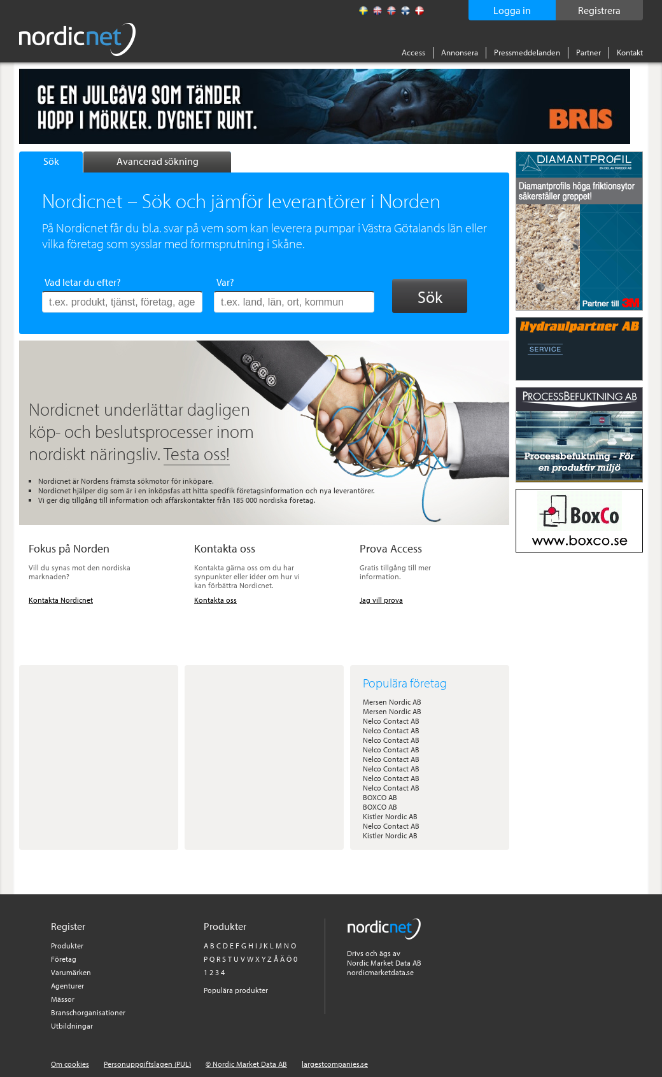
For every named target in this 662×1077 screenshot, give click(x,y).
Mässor (62, 999)
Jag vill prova (381, 600)
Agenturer (67, 985)
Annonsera (459, 52)
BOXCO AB (380, 797)
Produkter (67, 945)
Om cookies (70, 1064)
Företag (63, 959)
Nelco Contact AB (391, 721)
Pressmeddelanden (527, 52)
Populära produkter (236, 990)
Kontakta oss (215, 600)
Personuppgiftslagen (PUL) (147, 1064)
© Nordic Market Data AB (246, 1064)
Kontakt (630, 52)
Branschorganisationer (88, 1012)
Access (413, 52)
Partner (588, 52)
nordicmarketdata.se (380, 972)
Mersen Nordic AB (392, 702)
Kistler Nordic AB (390, 816)
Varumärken (71, 972)
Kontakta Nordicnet (61, 600)
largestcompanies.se (335, 1064)
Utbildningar (72, 1026)
